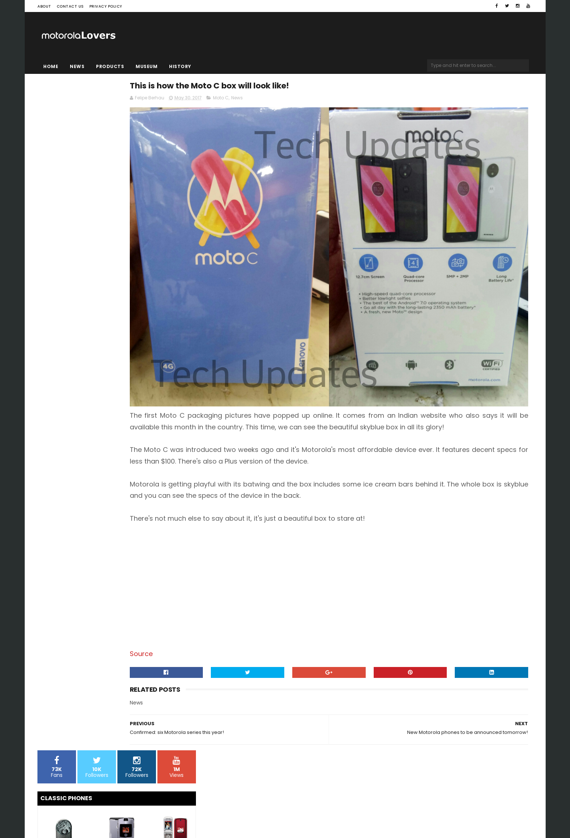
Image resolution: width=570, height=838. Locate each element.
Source (222, 605)
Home (50, 66)
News (77, 66)
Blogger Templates (130, 811)
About (44, 6)
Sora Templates (83, 811)
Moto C (302, 101)
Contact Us (70, 6)
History (180, 66)
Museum (146, 66)
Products (110, 66)
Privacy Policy (105, 6)
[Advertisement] (368, 538)
